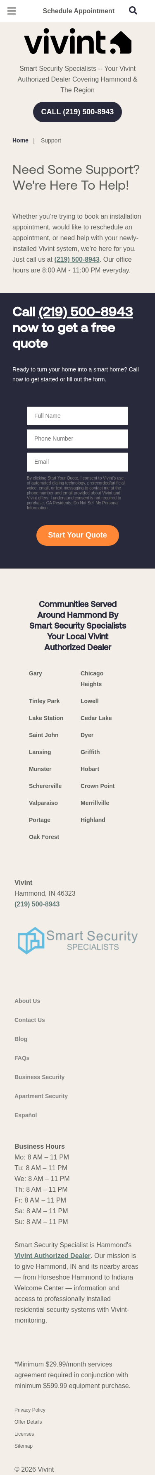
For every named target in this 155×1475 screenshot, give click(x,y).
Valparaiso (43, 803)
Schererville (45, 786)
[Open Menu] (11, 11)
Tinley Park (44, 701)
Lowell (90, 701)
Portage (39, 820)
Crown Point (97, 786)
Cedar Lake (96, 718)
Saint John (44, 735)
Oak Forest (44, 837)
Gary (35, 673)
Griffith (90, 752)
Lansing (40, 752)
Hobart (90, 769)
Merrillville (95, 803)
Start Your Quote (77, 535)
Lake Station (46, 718)
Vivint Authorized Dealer (52, 1255)
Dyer (87, 735)
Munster (40, 769)
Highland (93, 820)
